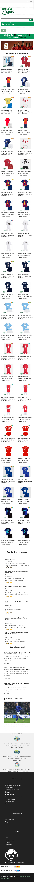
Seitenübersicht (10, 819)
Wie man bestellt (10, 799)
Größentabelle (9, 794)
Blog (6, 822)
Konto (6, 837)
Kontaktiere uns (9, 787)
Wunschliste (8, 842)
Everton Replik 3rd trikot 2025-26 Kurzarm (15, 586)
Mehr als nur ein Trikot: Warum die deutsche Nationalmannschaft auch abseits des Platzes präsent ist (17, 669)
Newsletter (8, 845)
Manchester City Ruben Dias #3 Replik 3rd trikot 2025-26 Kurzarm (16, 572)
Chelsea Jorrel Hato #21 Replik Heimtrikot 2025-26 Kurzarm (17, 602)
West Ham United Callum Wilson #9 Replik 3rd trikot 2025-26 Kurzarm (16, 633)
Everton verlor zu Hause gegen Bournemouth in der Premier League (15, 699)
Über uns (7, 792)
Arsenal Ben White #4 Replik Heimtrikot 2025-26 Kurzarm (16, 556)
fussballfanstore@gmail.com (15, 863)
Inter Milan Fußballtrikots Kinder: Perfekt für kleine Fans (16, 683)
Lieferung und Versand (12, 790)
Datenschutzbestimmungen (13, 797)
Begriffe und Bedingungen (13, 785)
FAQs (6, 804)
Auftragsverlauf (9, 840)
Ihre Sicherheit (9, 801)
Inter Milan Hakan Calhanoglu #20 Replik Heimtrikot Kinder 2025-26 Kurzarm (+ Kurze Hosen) (16, 618)
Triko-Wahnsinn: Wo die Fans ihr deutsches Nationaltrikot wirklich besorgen (17, 653)
